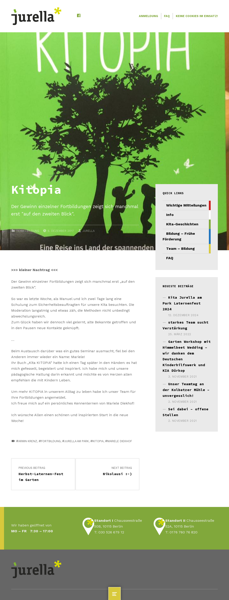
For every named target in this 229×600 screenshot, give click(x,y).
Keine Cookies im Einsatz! (197, 16)
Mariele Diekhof (119, 441)
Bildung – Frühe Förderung (179, 236)
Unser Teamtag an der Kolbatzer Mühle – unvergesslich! (186, 390)
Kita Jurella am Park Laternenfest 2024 (182, 303)
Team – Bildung (180, 248)
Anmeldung (148, 16)
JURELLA (89, 231)
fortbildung (51, 441)
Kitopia (98, 441)
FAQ (167, 16)
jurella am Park (76, 441)
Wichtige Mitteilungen (186, 205)
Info (170, 215)
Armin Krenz (27, 441)
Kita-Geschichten (182, 224)
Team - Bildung (27, 231)
